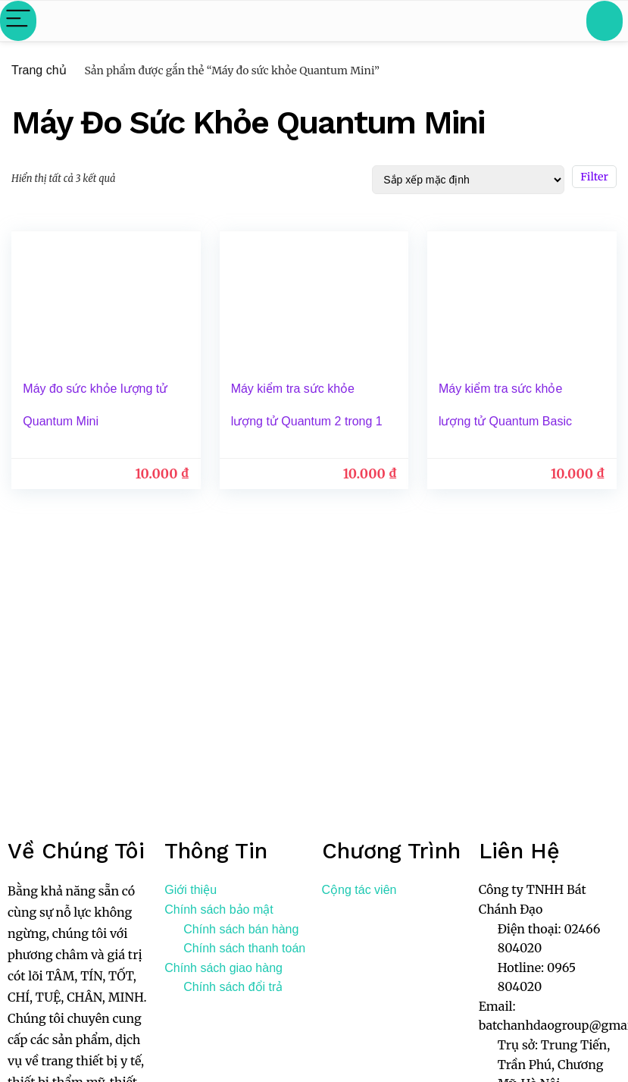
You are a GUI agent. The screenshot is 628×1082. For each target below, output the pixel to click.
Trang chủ (39, 70)
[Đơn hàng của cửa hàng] (468, 179)
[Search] (604, 21)
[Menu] (18, 21)
